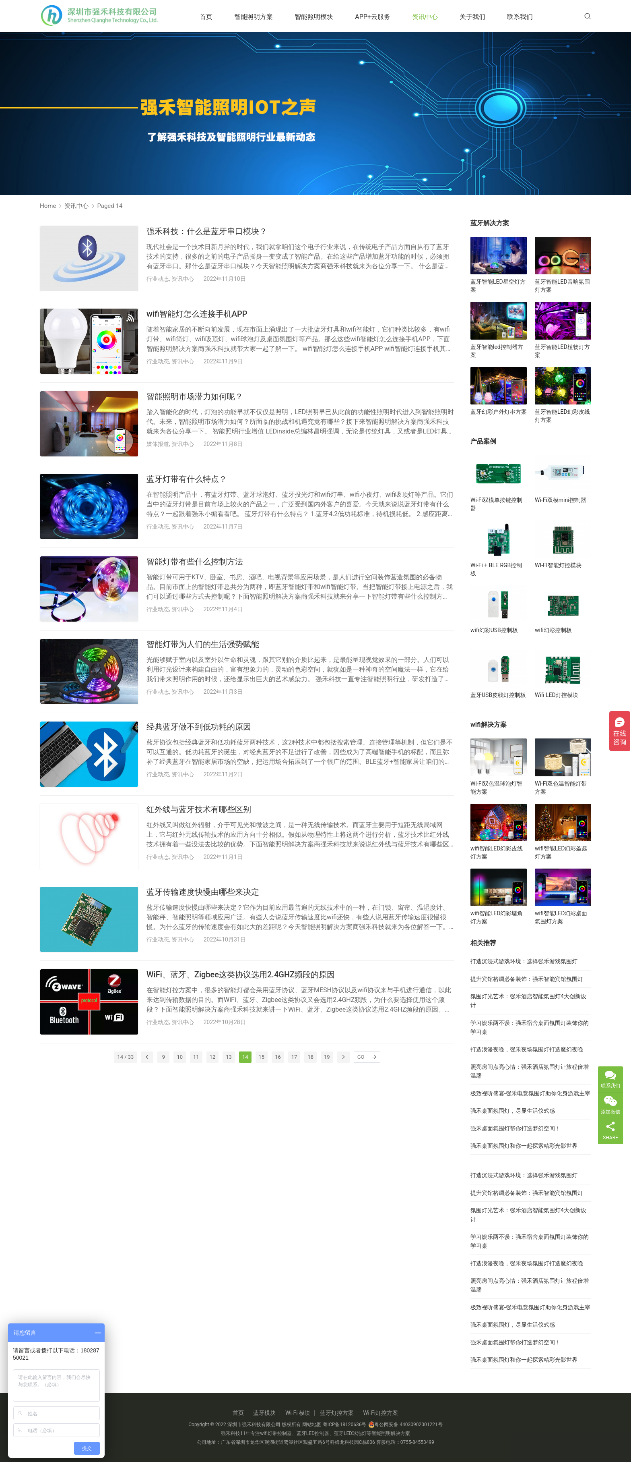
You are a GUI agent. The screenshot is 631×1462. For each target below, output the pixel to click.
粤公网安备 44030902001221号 (405, 1424)
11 (196, 1057)
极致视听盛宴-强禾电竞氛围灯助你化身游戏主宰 (530, 1093)
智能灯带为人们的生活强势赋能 (202, 644)
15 (262, 1057)
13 (229, 1057)
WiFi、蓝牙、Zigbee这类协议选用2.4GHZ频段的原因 (240, 974)
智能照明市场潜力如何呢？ (194, 396)
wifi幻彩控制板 (553, 630)
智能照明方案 (260, 17)
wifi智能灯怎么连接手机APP (196, 314)
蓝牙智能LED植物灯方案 (562, 351)
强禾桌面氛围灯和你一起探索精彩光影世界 (523, 1146)
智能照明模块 (320, 17)
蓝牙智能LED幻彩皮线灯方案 (562, 416)
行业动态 (157, 279)
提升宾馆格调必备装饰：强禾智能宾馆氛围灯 (526, 979)
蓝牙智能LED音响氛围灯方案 (562, 285)
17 (294, 1057)
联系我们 (526, 17)
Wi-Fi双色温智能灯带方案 (561, 787)
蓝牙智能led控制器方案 (496, 351)
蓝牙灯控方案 (337, 1413)
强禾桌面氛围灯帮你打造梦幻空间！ (515, 1128)
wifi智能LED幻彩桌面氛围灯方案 (561, 917)
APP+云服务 (379, 17)
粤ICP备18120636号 (345, 1424)
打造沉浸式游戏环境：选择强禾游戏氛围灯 (523, 961)
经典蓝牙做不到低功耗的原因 (198, 727)
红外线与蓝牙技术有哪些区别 (198, 809)
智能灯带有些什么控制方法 (194, 561)
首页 (212, 17)
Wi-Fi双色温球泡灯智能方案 (496, 787)
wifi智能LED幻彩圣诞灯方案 (561, 852)
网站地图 (312, 1424)
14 (245, 1057)
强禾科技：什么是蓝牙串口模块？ (206, 231)
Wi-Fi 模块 (297, 1413)
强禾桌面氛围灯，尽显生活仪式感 (512, 1110)
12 (213, 1057)
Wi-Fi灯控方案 (380, 1413)
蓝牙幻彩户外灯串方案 (498, 412)
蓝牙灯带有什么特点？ (186, 479)
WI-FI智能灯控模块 (558, 565)
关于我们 (479, 17)
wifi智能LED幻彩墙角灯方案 (496, 917)
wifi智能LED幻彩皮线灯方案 (496, 852)
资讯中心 (431, 17)
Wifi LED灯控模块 (556, 695)
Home (48, 205)
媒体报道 (157, 444)
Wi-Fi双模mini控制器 (560, 500)
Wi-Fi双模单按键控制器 (496, 504)
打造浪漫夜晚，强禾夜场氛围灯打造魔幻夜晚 (526, 1049)
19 (327, 1057)
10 (180, 1057)
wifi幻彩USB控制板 (494, 630)
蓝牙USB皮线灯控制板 (498, 695)
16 (278, 1057)
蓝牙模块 (264, 1413)
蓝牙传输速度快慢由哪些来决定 (202, 892)
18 (310, 1057)
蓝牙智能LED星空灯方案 (498, 285)
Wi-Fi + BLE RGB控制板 (496, 569)
